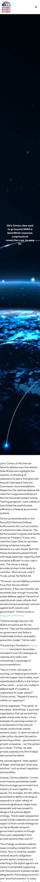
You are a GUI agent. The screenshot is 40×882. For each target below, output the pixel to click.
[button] (36, 7)
